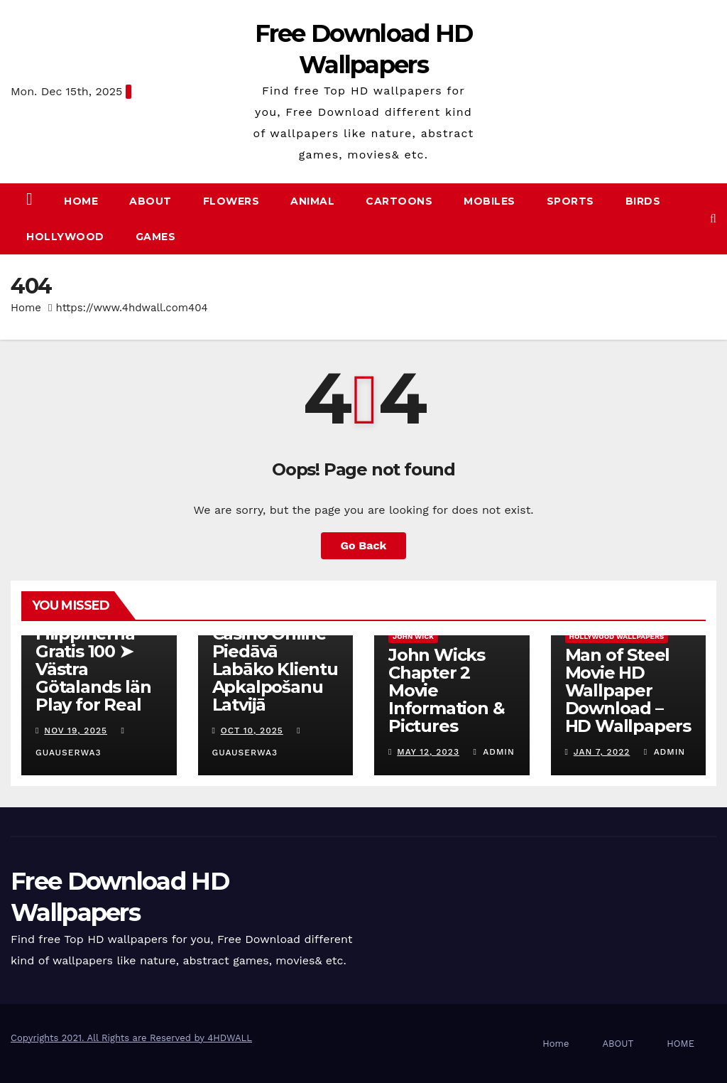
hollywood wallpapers (617, 636)
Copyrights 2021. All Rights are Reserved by (109, 1038)
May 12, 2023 (428, 752)
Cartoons (399, 201)
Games (156, 236)
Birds (643, 201)
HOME (680, 1043)
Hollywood (65, 236)
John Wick (413, 636)
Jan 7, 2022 (602, 752)
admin (493, 752)
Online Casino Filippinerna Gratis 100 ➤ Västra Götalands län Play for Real (93, 660)
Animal (312, 201)
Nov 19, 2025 (75, 731)
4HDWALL (229, 1038)
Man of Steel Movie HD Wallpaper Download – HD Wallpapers (628, 690)
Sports (570, 201)
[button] (713, 218)
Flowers (231, 201)
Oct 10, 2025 (252, 731)
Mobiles (489, 201)
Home (81, 201)
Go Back (364, 545)
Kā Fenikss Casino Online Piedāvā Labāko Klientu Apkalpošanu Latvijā (275, 660)
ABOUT (150, 201)
